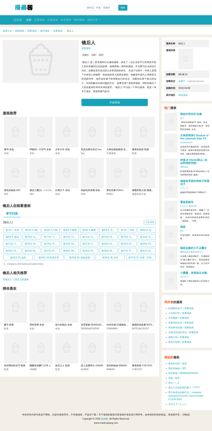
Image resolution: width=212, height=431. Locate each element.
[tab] (12, 214)
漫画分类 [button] (92, 19)
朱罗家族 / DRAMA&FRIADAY (183, 373)
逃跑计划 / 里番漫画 (178, 337)
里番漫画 (57, 31)
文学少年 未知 (62, 149)
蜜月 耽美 (9, 324)
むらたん (184, 206)
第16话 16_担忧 (148, 237)
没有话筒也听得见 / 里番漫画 (183, 332)
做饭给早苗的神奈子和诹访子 (194, 182)
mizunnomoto (186, 142)
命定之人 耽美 (62, 365)
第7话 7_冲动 (127, 230)
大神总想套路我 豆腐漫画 (119, 149)
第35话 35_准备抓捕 (79, 257)
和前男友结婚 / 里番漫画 (181, 327)
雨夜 (183, 227)
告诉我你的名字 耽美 (14, 365)
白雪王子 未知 (62, 190)
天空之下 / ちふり (177, 404)
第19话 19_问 (51, 243)
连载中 (85, 55)
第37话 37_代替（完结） (141, 257)
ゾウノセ (184, 188)
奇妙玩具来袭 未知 (90, 190)
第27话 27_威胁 (52, 250)
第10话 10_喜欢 (32, 237)
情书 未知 (9, 149)
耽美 (134, 153)
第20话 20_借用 (71, 243)
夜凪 (193, 252)
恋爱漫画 (39, 19)
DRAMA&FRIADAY (90, 328)
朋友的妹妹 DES (12, 190)
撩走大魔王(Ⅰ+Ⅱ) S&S (42, 190)
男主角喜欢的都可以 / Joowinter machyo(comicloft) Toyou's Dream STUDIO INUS (186, 396)
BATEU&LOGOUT (140, 328)
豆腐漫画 (111, 153)
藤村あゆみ (185, 252)
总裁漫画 (52, 19)
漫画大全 (7, 31)
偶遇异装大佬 (139, 194)
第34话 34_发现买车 (48, 257)
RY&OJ (110, 194)
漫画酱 (17, 20)
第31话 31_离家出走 (128, 250)
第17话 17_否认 (13, 243)
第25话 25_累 (12, 250)
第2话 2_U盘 (31, 230)
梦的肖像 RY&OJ (115, 190)
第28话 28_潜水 (71, 250)
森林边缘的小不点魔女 (193, 248)
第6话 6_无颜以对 (109, 230)
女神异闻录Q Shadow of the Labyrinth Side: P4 (194, 137)
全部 (28, 19)
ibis (181, 231)
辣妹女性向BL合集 (191, 114)
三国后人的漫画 (20, 279)
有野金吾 (184, 167)
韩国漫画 (79, 19)
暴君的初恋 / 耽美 (177, 363)
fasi (83, 153)
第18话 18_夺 (31, 243)
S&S (32, 194)
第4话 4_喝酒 (70, 230)
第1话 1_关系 (12, 230)
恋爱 (94, 55)
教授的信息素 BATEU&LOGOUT (148, 324)
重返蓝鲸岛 (186, 202)
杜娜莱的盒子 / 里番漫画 (181, 308)
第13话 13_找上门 (90, 237)
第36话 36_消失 (110, 257)
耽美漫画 (66, 19)
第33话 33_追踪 (18, 257)
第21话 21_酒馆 (90, 243)
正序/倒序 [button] (149, 222)
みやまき (184, 277)
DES (6, 194)
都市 (101, 55)
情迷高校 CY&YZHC (142, 365)
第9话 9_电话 (12, 237)
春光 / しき (174, 382)
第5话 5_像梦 (89, 230)
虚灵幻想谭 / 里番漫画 (179, 342)
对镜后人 (7, 279)
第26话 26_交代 (32, 250)
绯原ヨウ (199, 252)
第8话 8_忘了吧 (148, 230)
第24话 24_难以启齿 (148, 243)
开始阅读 (114, 102)
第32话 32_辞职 (148, 250)
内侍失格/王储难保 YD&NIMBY (122, 324)
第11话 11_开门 (52, 237)
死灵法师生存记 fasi (91, 149)
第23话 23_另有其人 (128, 243)
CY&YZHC (137, 369)
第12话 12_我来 (71, 237)
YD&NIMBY (112, 328)
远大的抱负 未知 (63, 324)
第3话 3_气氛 (50, 230)
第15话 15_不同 (128, 237)
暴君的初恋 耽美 (140, 149)
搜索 (123, 7)
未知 (6, 153)
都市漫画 (45, 31)
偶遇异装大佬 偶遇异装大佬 (146, 190)
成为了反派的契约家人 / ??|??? (184, 387)
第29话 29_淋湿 (90, 250)
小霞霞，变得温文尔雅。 (194, 272)
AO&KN (84, 369)
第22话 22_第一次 (109, 243)
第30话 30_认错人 (109, 250)
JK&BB (33, 369)
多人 (182, 118)
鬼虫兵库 (193, 206)
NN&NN (110, 369)
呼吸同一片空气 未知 (40, 149)
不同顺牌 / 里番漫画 (178, 318)
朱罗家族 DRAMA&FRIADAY (95, 324)
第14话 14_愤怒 (109, 237)
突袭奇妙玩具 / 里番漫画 (181, 322)
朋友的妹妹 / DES (177, 368)
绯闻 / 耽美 (174, 378)
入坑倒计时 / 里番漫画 (179, 313)
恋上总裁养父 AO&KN (92, 365)
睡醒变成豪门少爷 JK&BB (43, 365)
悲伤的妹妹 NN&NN (116, 365)
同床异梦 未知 (37, 324)
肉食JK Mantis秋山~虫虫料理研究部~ (193, 161)
